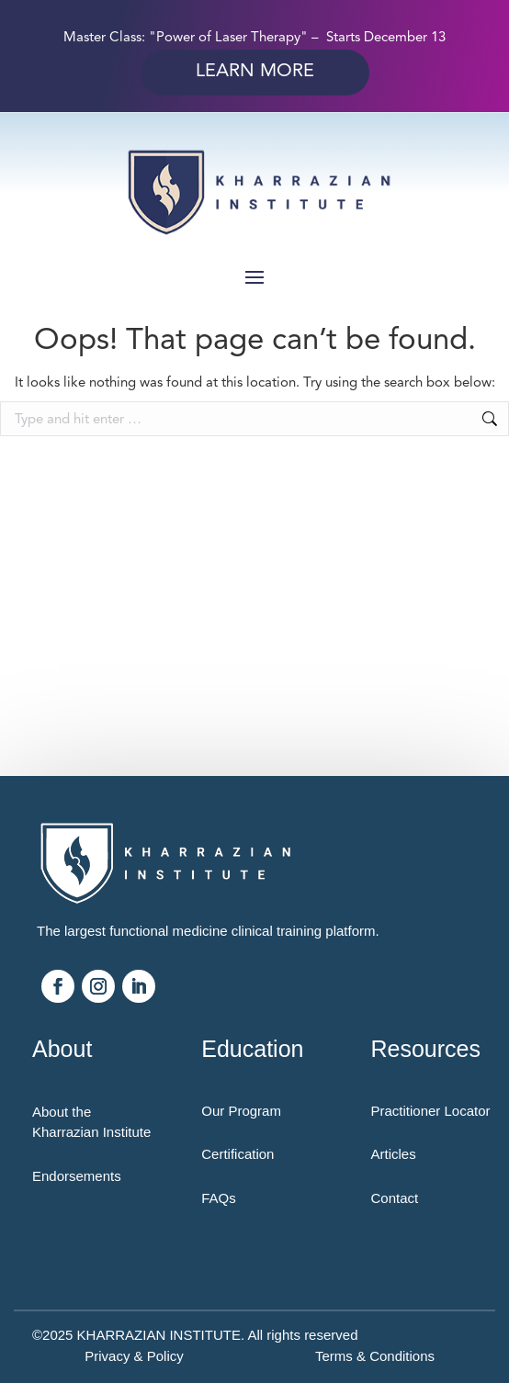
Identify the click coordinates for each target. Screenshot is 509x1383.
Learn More (255, 70)
